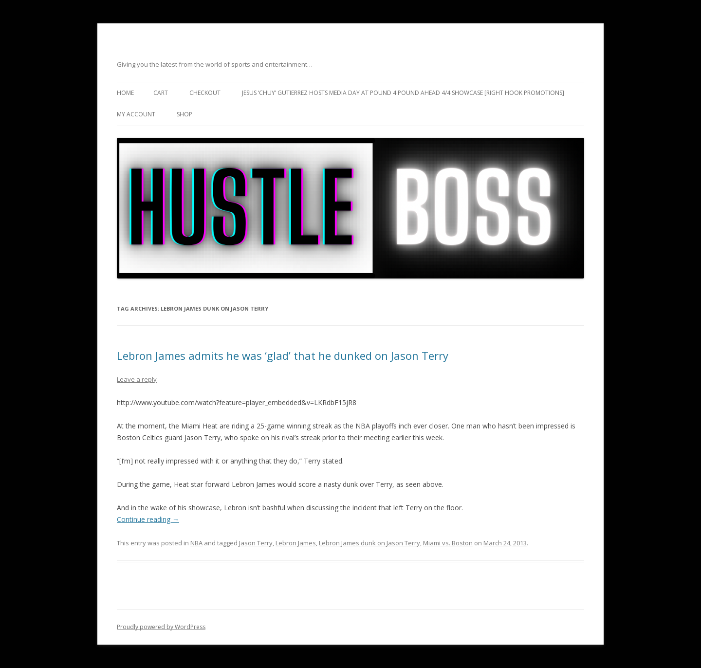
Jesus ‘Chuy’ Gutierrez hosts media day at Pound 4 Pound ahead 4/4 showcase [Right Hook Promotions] (403, 93)
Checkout (205, 93)
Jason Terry (256, 542)
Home (125, 93)
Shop (184, 114)
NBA (196, 542)
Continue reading (148, 519)
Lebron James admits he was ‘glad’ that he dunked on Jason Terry (282, 355)
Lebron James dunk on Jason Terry (369, 542)
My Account (136, 114)
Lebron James (296, 542)
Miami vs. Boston (448, 542)
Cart (160, 93)
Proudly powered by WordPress (161, 627)
